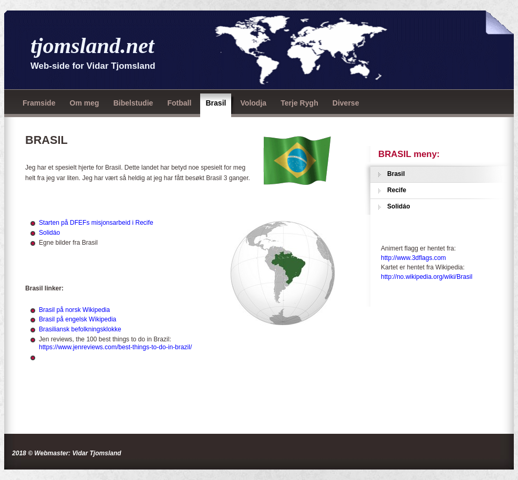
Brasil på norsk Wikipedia (74, 310)
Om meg (84, 103)
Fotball (179, 103)
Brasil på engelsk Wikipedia (77, 319)
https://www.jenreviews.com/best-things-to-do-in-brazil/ (115, 347)
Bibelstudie (133, 103)
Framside (39, 103)
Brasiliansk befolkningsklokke (80, 329)
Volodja (253, 103)
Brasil (215, 103)
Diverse (346, 103)
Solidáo (49, 232)
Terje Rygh (299, 103)
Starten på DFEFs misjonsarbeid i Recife (96, 222)
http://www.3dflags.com (413, 258)
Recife (396, 190)
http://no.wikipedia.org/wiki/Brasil (426, 276)
